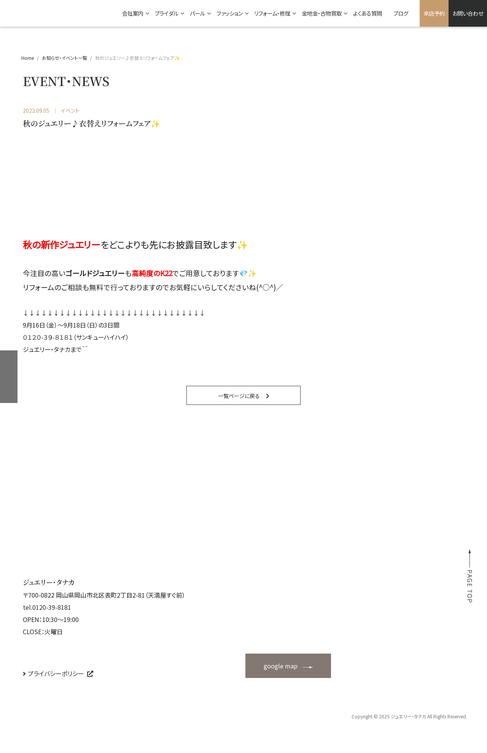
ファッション (229, 13)
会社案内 (132, 13)
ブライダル (166, 13)
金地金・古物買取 (322, 13)
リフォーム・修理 (272, 13)
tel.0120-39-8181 (47, 607)
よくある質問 (367, 13)
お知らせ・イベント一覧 (64, 57)
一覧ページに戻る (239, 396)
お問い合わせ (467, 13)
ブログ (400, 13)
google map (281, 665)
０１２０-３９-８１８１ (48, 337)
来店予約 (434, 13)
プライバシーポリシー (56, 673)
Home (27, 57)
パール (197, 13)
